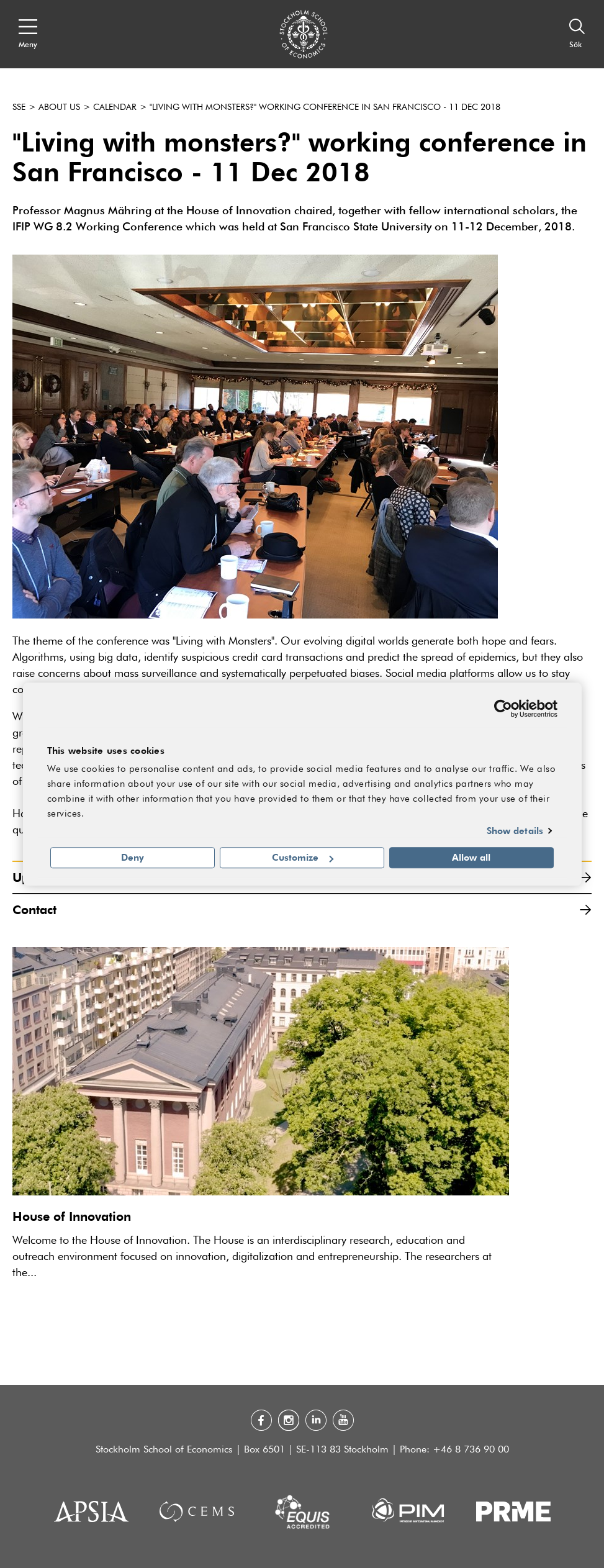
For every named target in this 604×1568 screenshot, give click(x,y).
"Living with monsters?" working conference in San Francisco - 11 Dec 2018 (325, 107)
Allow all (471, 857)
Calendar (115, 107)
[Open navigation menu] (27, 34)
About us (59, 107)
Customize (302, 857)
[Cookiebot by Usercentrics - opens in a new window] (503, 708)
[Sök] (577, 34)
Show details (515, 830)
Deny (132, 857)
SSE (18, 107)
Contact (302, 909)
